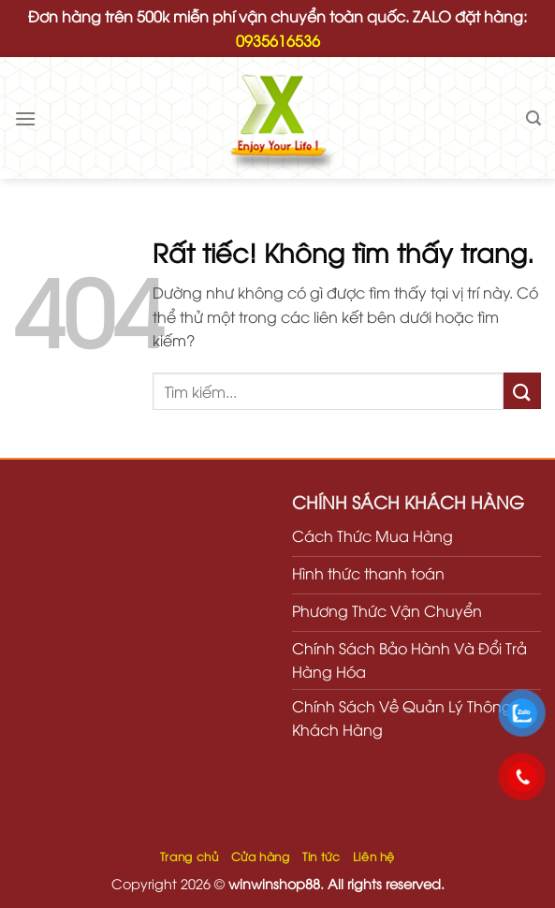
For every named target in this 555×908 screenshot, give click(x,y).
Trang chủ (189, 856)
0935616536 (278, 40)
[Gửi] (522, 391)
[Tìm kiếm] (533, 118)
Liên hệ (374, 856)
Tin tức (321, 856)
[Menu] (25, 118)
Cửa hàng (260, 856)
